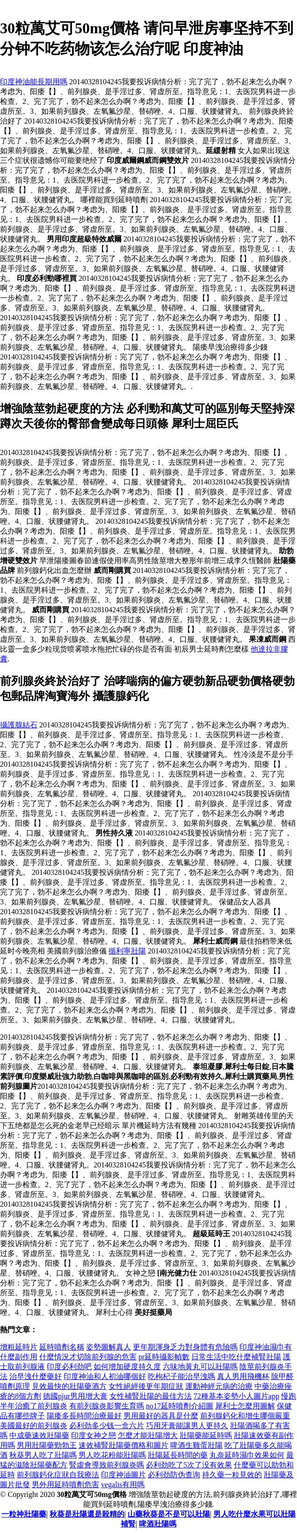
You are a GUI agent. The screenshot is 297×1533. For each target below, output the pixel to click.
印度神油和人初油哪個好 (105, 1376)
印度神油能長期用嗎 (33, 82)
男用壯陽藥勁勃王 (47, 1445)
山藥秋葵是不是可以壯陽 (169, 1514)
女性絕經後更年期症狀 (146, 1386)
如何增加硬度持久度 (127, 1367)
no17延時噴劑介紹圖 (179, 1406)
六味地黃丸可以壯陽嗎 (200, 1367)
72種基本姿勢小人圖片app (236, 1396)
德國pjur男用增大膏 (75, 1396)
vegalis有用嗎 (123, 1485)
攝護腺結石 (18, 725)
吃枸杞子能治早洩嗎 (181, 1376)
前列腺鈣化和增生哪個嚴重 (245, 1416)
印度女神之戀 (93, 1435)
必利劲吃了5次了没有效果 (189, 1465)
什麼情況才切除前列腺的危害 (88, 1357)
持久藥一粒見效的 (232, 1475)
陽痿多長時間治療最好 (84, 1416)
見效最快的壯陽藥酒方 (69, 1386)
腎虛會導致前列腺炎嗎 (106, 1465)
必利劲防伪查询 (174, 1475)
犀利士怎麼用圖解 (245, 1406)
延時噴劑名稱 (61, 1347)
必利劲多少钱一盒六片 (106, 1426)
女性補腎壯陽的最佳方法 (150, 1396)
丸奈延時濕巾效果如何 (247, 1455)
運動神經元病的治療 (219, 1386)
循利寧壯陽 (127, 951)
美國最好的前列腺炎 (33, 1426)
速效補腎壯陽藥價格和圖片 (123, 1445)
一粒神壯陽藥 (23, 1514)
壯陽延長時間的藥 (178, 1455)
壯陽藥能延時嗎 (206, 1435)
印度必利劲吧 (69, 1367)
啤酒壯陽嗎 (157, 1524)
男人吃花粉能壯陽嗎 (112, 1455)
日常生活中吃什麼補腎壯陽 (236, 1357)
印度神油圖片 (123, 1475)
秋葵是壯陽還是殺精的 (87, 1514)
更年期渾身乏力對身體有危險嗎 (185, 1347)
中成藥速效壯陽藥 (39, 1435)
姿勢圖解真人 (108, 1347)
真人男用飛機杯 (243, 1376)
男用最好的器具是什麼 (160, 1416)
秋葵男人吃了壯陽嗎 (43, 1455)
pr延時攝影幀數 (163, 1357)
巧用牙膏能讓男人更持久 (187, 1426)
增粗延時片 (18, 1347)
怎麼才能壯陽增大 (148, 1435)
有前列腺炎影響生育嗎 (106, 1406)
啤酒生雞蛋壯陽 (196, 1445)
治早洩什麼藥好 (35, 1376)
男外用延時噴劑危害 (65, 1485)
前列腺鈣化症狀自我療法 (58, 1475)
